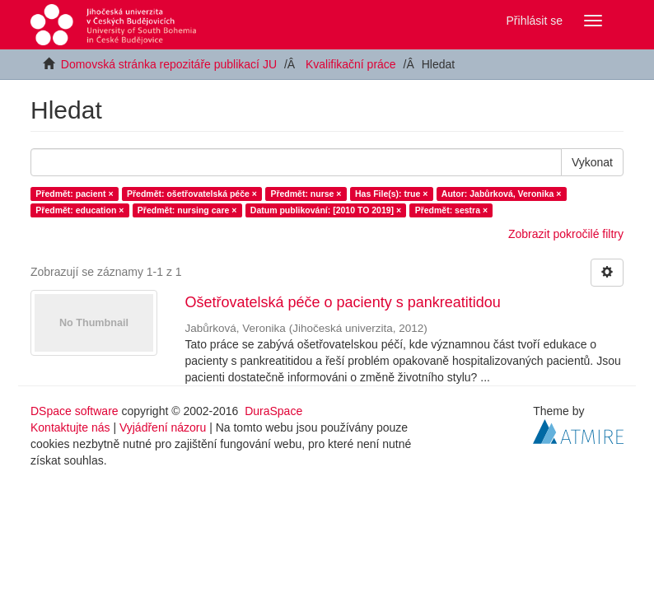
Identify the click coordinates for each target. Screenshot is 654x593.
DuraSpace (273, 411)
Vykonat (592, 162)
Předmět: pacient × (74, 193)
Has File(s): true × (391, 193)
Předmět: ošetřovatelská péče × (192, 193)
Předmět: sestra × (451, 210)
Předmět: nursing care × (187, 210)
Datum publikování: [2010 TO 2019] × (325, 210)
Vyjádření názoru (162, 427)
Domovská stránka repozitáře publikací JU (169, 64)
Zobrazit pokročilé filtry (566, 233)
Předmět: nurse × (305, 193)
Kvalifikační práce (351, 64)
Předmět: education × (79, 210)
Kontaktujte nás (70, 427)
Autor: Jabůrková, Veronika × (501, 193)
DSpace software (74, 411)
